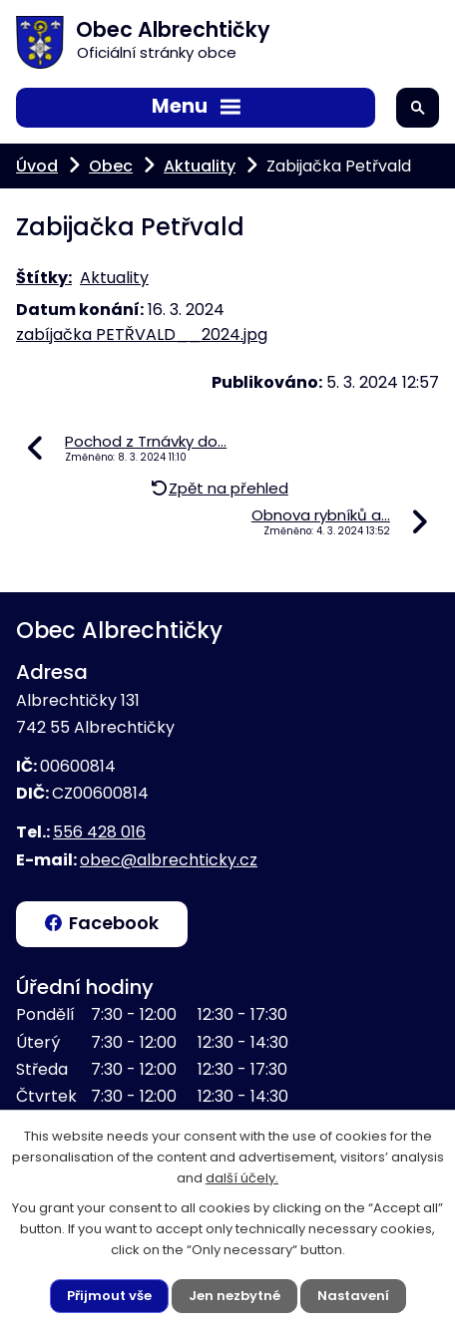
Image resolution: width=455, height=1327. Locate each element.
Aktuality (199, 166)
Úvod (37, 166)
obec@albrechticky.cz (168, 859)
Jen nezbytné (234, 1295)
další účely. (242, 1177)
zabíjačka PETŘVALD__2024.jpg (141, 334)
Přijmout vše (109, 1295)
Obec (111, 166)
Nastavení (353, 1295)
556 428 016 (99, 832)
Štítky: (44, 277)
